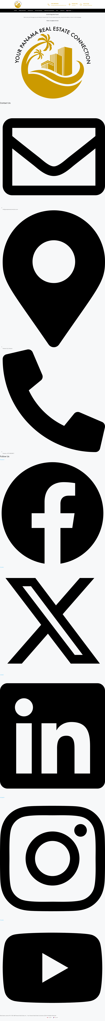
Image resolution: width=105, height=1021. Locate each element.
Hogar (15, 10)
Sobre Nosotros (22, 10)
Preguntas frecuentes (49, 10)
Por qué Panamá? (38, 10)
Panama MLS (30, 10)
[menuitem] (49, 1018)
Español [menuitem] (56, 1017)
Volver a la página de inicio (53, 20)
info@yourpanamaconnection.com (58, 5)
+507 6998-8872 (55, 3)
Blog (57, 10)
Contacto (62, 10)
